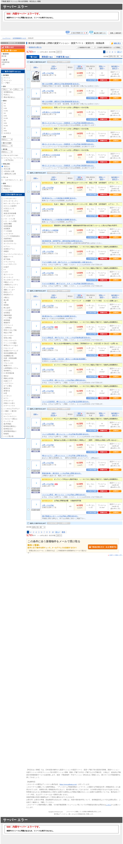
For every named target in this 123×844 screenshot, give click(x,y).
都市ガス (7, 361)
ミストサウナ (8, 234)
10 (53, 532)
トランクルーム (9, 262)
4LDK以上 (7, 133)
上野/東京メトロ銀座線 (50, 230)
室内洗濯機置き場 (10, 353)
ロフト (6, 398)
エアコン (7, 246)
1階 (5, 302)
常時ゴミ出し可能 (10, 330)
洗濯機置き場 (8, 356)
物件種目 (114, 66)
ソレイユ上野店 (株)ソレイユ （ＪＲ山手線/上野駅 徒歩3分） (64, 380)
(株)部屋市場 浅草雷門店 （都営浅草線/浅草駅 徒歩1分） (62, 241)
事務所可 (7, 323)
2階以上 (6, 297)
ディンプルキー (9, 287)
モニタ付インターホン (12, 280)
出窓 (5, 393)
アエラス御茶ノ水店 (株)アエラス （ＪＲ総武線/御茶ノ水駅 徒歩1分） (67, 262)
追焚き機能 (8, 224)
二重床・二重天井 (10, 411)
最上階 (6, 300)
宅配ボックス (8, 282)
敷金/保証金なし (9, 97)
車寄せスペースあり (11, 345)
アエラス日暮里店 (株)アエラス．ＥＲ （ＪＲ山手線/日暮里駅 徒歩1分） (68, 283)
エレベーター (8, 335)
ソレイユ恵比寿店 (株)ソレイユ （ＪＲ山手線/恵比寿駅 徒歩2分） (66, 434)
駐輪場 (6, 434)
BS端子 (6, 267)
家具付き (7, 388)
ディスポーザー (9, 216)
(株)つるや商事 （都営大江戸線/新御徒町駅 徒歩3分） (61, 84)
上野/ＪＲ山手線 (48, 73)
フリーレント (8, 325)
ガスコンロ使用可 (10, 206)
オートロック (8, 277)
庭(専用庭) (7, 424)
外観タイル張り (9, 403)
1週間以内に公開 (10, 174)
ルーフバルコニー (10, 416)
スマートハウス (9, 406)
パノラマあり (8, 191)
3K (5, 121)
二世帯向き (8, 328)
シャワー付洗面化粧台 (12, 236)
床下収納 (7, 259)
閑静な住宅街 (8, 378)
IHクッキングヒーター (12, 203)
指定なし (7, 166)
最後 (63, 532)
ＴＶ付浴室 (8, 231)
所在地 (53, 68)
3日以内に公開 (9, 171)
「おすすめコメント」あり (13, 180)
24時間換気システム (11, 368)
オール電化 (8, 386)
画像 (35, 67)
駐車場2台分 (8, 429)
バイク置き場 (8, 436)
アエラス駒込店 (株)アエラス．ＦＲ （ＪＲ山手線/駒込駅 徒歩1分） (66, 337)
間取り (101, 66)
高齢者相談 (8, 315)
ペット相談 (8, 318)
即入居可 (7, 308)
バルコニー (8, 414)
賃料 (79, 66)
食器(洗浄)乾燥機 (10, 213)
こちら (108, 805)
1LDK (6, 111)
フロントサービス (10, 340)
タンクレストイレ (10, 243)
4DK (5, 131)
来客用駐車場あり (10, 431)
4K (5, 128)
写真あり (7, 189)
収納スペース (8, 257)
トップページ (6, 38)
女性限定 (7, 313)
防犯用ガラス (8, 295)
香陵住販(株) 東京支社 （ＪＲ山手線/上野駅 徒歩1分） (62, 473)
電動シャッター (9, 290)
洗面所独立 (8, 238)
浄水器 (6, 211)
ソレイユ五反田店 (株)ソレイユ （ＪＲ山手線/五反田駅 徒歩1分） (66, 402)
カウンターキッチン (11, 201)
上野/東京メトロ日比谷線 (51, 112)
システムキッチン (10, 198)
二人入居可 (8, 310)
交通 (53, 66)
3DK (5, 123)
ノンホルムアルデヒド (12, 409)
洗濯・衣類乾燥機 (10, 358)
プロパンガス (8, 363)
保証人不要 (8, 333)
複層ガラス (8, 365)
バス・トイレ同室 (10, 221)
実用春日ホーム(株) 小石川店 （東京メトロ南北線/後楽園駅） (64, 359)
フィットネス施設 (10, 343)
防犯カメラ (8, 292)
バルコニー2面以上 (10, 419)
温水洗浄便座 (8, 241)
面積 (101, 68)
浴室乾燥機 (8, 226)
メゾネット (8, 396)
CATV (6, 272)
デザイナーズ (8, 401)
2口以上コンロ (9, 208)
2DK (5, 116)
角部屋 (6, 305)
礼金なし (7, 95)
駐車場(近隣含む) (10, 426)
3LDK (6, 126)
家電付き (7, 391)
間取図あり (8, 186)
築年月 (114, 68)
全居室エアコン (9, 249)
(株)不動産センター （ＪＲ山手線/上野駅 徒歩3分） (60, 516)
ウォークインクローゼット (13, 254)
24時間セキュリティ (11, 285)
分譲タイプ (8, 381)
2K (5, 113)
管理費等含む (8, 92)
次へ (119, 52)
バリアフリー (8, 383)
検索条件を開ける (35, 47)
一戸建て (7, 83)
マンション (8, 80)
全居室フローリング (11, 351)
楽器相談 (7, 320)
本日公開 (7, 169)
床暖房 (6, 251)
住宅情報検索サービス (19, 38)
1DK (5, 108)
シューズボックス (10, 264)
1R (5, 103)
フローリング (8, 348)
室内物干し (8, 371)
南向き (6, 376)
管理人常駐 (8, 338)
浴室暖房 (7, 229)
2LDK (6, 118)
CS (5, 269)
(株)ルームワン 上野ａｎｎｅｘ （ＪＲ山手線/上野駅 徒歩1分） (65, 455)
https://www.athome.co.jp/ (68, 784)
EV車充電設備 (9, 373)
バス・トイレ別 (9, 219)
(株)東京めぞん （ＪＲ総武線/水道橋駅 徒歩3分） (59, 198)
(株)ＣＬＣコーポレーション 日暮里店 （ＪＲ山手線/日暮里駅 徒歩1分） (68, 123)
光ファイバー (8, 274)
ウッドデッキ (8, 421)
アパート (7, 78)
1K (5, 106)
